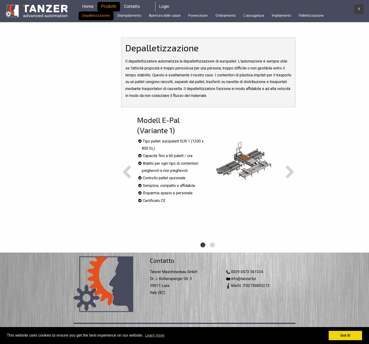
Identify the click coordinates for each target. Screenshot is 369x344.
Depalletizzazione (96, 16)
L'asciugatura (253, 16)
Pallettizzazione (311, 16)
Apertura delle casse (165, 16)
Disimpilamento (129, 16)
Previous (126, 172)
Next (290, 172)
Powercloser (198, 16)
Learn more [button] (154, 335)
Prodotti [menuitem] (108, 6)
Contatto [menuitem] (132, 6)
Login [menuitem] (164, 6)
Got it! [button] (345, 335)
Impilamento (281, 16)
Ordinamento (226, 16)
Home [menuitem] (88, 6)
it (359, 9)
